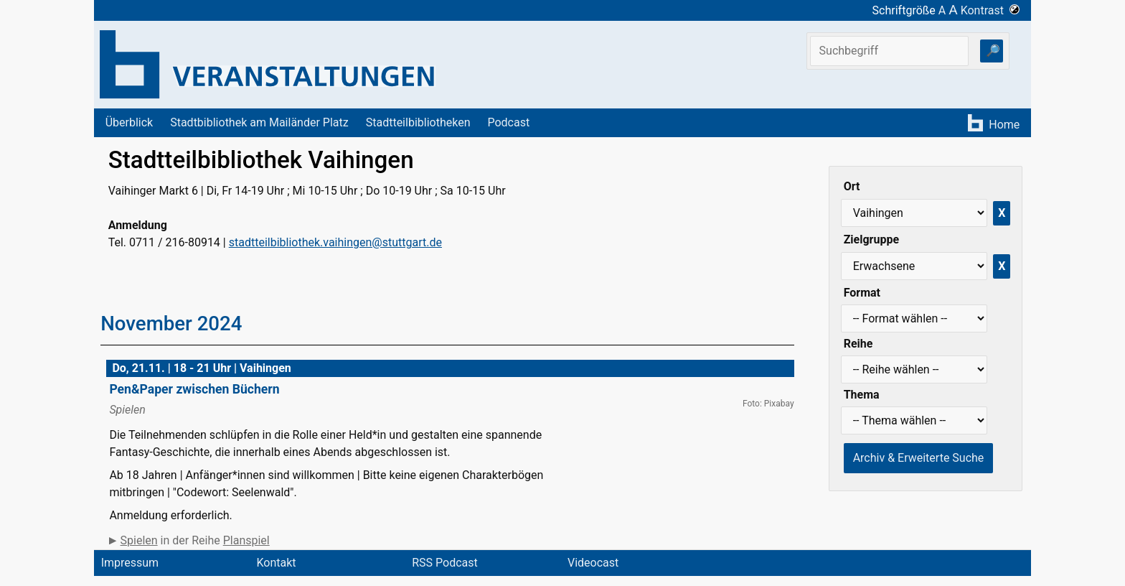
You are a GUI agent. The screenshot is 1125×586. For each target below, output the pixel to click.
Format (862, 292)
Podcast (508, 122)
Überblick (129, 122)
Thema (862, 394)
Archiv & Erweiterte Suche (918, 458)
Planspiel (246, 540)
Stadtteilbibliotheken (418, 122)
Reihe (858, 343)
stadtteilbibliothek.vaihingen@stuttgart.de (335, 242)
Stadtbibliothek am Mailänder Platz (259, 122)
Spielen (139, 540)
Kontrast (990, 10)
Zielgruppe (871, 239)
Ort (852, 186)
